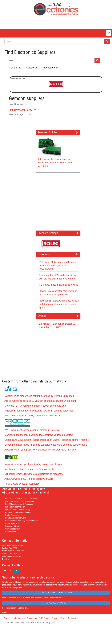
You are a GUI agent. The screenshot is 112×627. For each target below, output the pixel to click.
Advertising (32, 618)
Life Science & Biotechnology (17, 510)
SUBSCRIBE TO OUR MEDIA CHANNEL (56, 593)
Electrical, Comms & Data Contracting (21, 498)
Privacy (55, 618)
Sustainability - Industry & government (21, 521)
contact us (6, 612)
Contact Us (19, 618)
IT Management (12, 523)
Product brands (51, 67)
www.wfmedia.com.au (11, 556)
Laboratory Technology (15, 507)
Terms (63, 618)
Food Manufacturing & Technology (19, 504)
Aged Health (10, 532)
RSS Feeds (44, 618)
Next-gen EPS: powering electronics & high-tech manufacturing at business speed (59, 304)
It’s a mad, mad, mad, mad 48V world (58, 285)
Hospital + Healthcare (14, 526)
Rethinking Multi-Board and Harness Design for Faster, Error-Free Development (58, 265)
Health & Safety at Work (15, 518)
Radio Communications (15, 515)
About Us (8, 618)
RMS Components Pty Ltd (22, 109)
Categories (31, 67)
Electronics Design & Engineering (19, 501)
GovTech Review (12, 529)
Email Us (6, 559)
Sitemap (72, 618)
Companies (15, 67)
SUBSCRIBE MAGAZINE (56, 603)
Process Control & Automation (18, 512)
